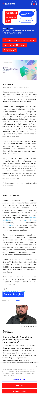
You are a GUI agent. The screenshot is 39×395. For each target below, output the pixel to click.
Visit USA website (25, 13)
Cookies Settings (19, 380)
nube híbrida (30, 220)
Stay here (27, 20)
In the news (7, 85)
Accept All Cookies (19, 392)
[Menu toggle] (34, 3)
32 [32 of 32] (12, 300)
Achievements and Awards (13, 291)
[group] (19, 341)
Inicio (4, 28)
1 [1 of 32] (8, 300)
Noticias (11, 28)
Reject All (19, 386)
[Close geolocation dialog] (34, 11)
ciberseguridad (8, 225)
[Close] (36, 366)
